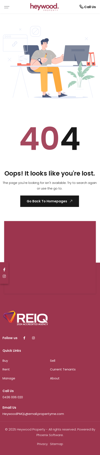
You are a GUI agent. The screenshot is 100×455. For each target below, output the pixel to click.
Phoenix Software (49, 435)
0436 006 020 (12, 397)
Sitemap (56, 444)
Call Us (88, 7)
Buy (5, 360)
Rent (6, 369)
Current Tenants (63, 369)
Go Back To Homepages (49, 201)
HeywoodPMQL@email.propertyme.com (33, 414)
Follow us (10, 338)
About (55, 378)
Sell (52, 360)
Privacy (42, 444)
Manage (8, 378)
